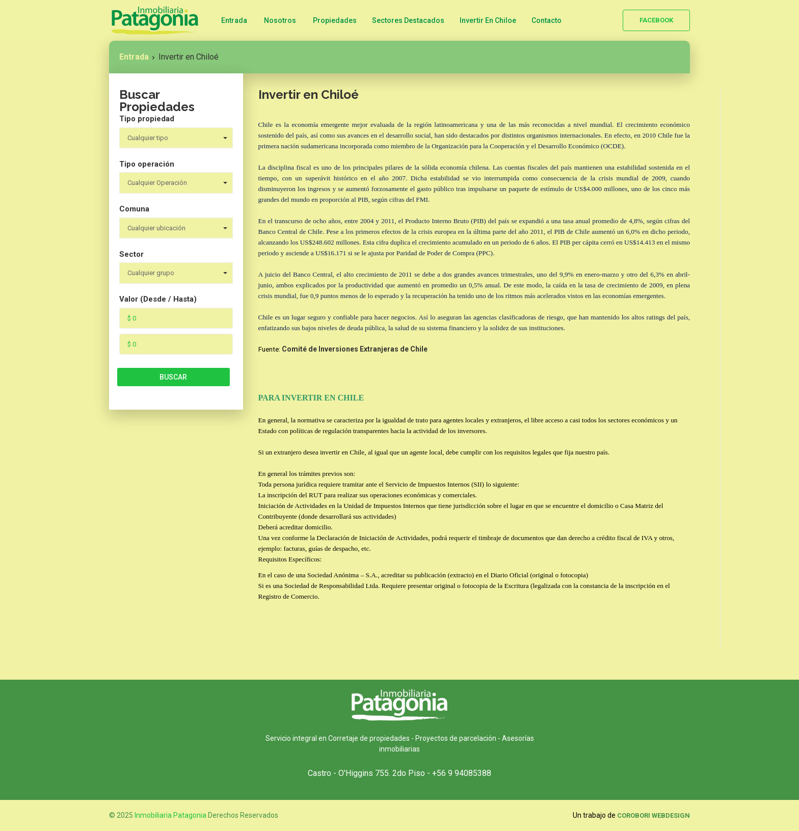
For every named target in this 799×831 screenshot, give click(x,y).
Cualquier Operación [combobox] (157, 182)
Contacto (546, 20)
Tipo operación (146, 164)
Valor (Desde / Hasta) (158, 299)
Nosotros (280, 20)
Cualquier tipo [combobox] (147, 138)
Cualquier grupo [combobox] (150, 273)
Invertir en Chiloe (488, 20)
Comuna (134, 208)
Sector (131, 254)
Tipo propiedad (146, 118)
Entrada (234, 20)
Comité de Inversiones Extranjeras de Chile (355, 349)
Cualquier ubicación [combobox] (156, 228)
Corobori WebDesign (653, 815)
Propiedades (335, 20)
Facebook (656, 20)
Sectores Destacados (408, 20)
